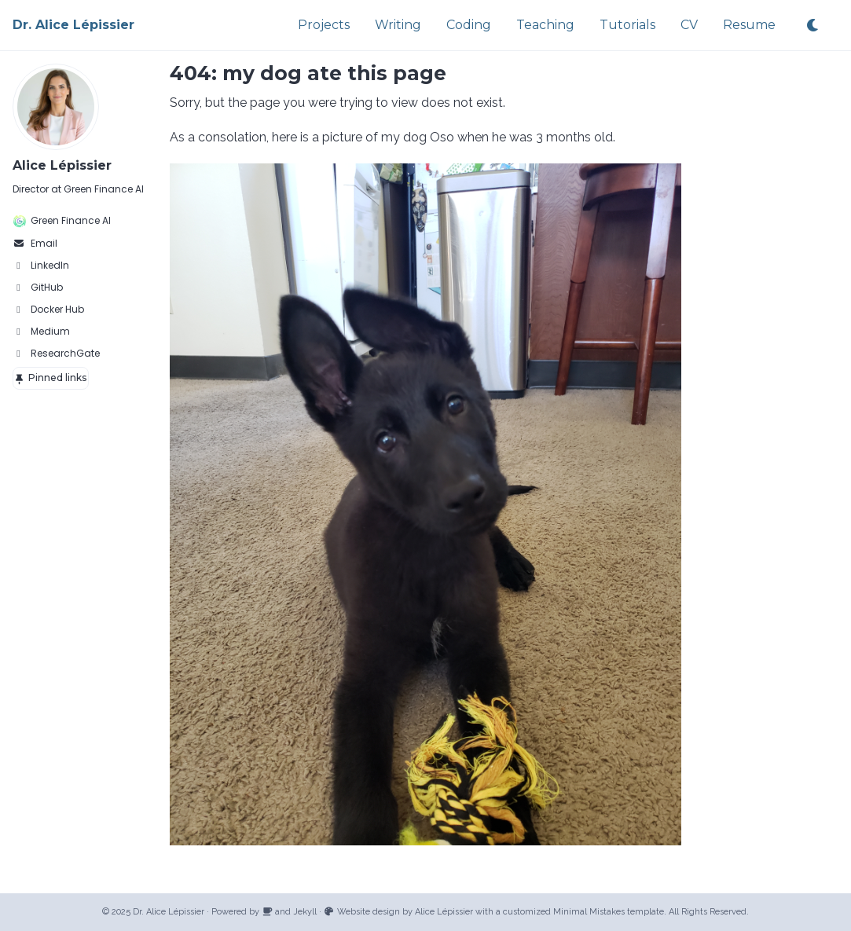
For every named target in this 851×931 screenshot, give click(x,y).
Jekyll (305, 912)
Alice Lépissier (62, 165)
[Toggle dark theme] (813, 25)
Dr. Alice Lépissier (73, 24)
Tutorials (627, 24)
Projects (324, 24)
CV (689, 24)
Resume (749, 24)
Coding (468, 24)
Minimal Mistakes (589, 912)
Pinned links (50, 377)
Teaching (545, 24)
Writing (398, 24)
